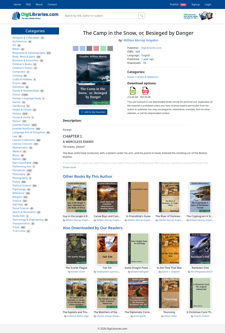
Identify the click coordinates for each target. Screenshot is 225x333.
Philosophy (18, 174)
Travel (16, 227)
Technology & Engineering (27, 219)
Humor (16, 121)
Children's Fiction (22, 68)
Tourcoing (169, 312)
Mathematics (20, 147)
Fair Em (107, 268)
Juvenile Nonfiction (23, 128)
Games (16, 102)
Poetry (16, 181)
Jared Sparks (139, 315)
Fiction (16, 94)
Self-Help (17, 204)
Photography (20, 178)
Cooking (17, 75)
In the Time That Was (169, 268)
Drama (16, 83)
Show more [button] (69, 167)
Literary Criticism (22, 143)
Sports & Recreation (24, 212)
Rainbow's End (200, 268)
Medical (17, 151)
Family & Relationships (25, 90)
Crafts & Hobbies (22, 79)
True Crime (18, 231)
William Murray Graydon (140, 40)
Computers (19, 71)
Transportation (21, 223)
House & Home (21, 117)
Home (17, 4)
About (39, 4)
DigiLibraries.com (151, 48)
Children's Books (22, 64)
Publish (178, 4)
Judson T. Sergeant (170, 271)
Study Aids (18, 216)
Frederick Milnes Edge (78, 315)
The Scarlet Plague (76, 268)
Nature (16, 159)
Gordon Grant (78, 271)
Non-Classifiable (21, 162)
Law (14, 136)
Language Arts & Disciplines (28, 132)
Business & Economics (25, 60)
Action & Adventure (147, 77)
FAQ (28, 4)
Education (18, 87)
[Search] (101, 16)
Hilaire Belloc (170, 315)
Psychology (19, 189)
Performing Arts (21, 166)
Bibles (16, 49)
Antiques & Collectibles (25, 37)
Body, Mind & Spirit (23, 56)
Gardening (18, 106)
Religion (17, 197)
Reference (18, 193)
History (16, 113)
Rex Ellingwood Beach (201, 271)
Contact (52, 4)
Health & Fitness (22, 109)
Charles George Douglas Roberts (113, 315)
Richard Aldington (140, 271)
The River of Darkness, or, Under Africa (178, 216)
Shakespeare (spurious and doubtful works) (118, 271)
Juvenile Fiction (21, 125)
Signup (196, 4)
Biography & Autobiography (28, 53)
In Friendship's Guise (138, 216)
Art (14, 45)
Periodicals (18, 170)
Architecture (19, 41)
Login (208, 4)
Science (16, 200)
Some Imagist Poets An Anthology (145, 268)
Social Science (20, 208)
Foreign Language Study (26, 98)
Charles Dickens (201, 315)
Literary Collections (23, 140)
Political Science (21, 185)
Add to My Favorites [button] (93, 112)
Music (15, 155)
